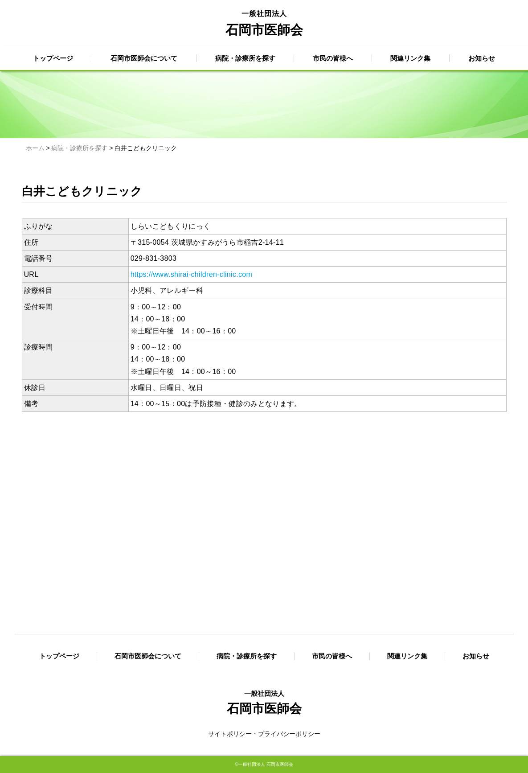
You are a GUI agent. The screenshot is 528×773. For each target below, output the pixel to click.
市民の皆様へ (333, 58)
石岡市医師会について (144, 58)
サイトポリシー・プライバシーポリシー (264, 733)
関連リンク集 (410, 58)
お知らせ (481, 58)
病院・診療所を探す (245, 58)
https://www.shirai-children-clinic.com (192, 274)
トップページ (53, 58)
